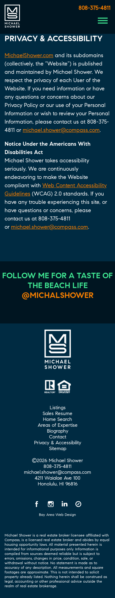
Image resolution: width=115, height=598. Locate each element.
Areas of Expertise (58, 425)
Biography (57, 431)
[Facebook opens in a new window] (37, 504)
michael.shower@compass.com (61, 130)
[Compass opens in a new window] (78, 504)
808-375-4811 (94, 8)
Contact (57, 437)
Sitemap (57, 448)
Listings (58, 407)
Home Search (57, 419)
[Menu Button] (103, 20)
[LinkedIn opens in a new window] (64, 504)
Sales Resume (57, 413)
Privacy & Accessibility (57, 443)
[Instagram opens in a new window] (50, 504)
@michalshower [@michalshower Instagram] (58, 295)
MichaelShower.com (29, 55)
